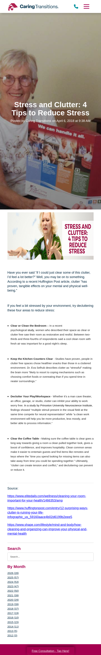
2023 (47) (13, 586)
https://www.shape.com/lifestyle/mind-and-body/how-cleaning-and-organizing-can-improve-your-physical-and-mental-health (47, 529)
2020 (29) (13, 599)
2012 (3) (12, 635)
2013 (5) (12, 630)
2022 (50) (13, 590)
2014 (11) (13, 626)
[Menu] (86, 6)
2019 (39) (13, 604)
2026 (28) (13, 573)
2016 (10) (13, 617)
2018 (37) (13, 608)
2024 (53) (13, 581)
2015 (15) (13, 622)
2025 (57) (13, 577)
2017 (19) (13, 613)
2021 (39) (13, 595)
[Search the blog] (50, 557)
